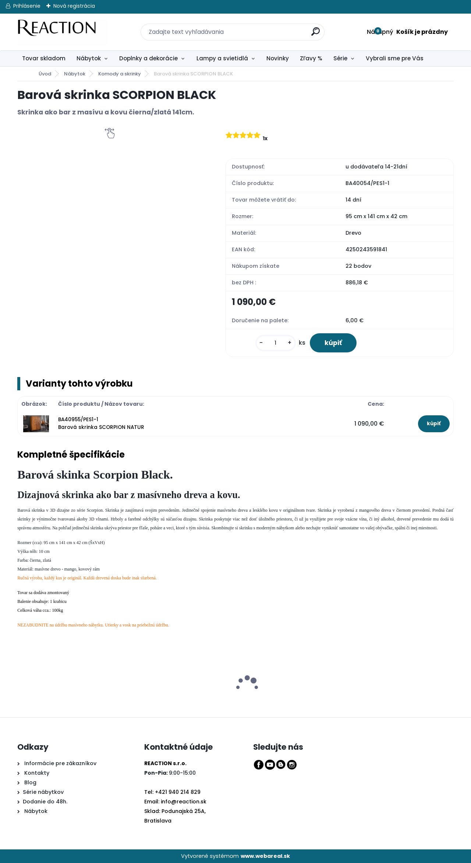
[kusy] (275, 343)
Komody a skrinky (119, 73)
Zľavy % (311, 58)
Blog (29, 782)
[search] (311, 27)
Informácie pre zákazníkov (59, 763)
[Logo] (62, 32)
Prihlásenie (26, 6)
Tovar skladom (43, 58)
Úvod (45, 73)
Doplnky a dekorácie (148, 58)
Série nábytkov (43, 792)
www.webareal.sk (265, 856)
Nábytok (89, 58)
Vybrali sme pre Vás (395, 58)
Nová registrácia (74, 6)
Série (340, 58)
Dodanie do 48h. (45, 801)
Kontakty (37, 773)
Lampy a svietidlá (222, 58)
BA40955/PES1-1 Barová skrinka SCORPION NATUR (101, 423)
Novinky (277, 58)
